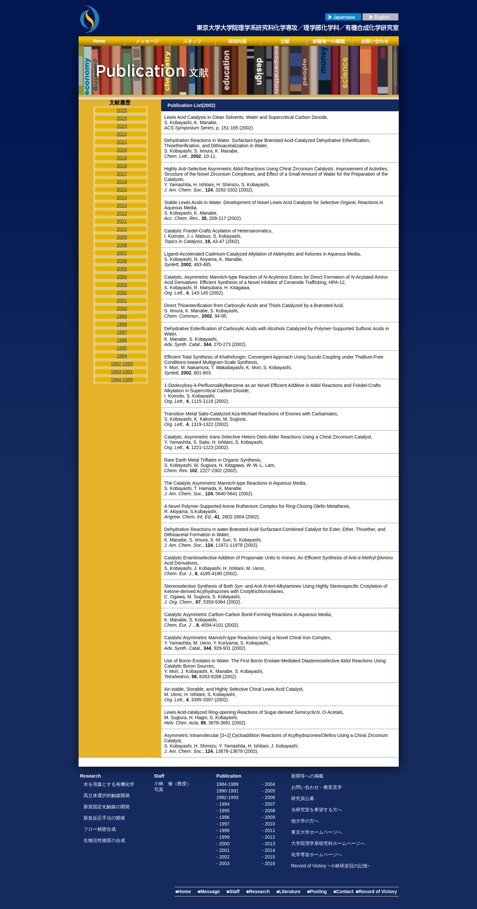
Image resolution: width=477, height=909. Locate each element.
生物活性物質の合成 (104, 840)
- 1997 (223, 823)
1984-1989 (228, 784)
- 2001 (223, 850)
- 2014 (268, 850)
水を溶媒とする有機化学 (109, 784)
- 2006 (268, 797)
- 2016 (268, 863)
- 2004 (268, 784)
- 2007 (268, 804)
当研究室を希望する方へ (316, 809)
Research (90, 776)
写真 (158, 789)
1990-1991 (228, 790)
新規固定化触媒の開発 (107, 806)
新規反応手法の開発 (104, 818)
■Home (183, 891)
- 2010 (268, 823)
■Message (209, 891)
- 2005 (268, 790)
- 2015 (268, 856)
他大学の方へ (305, 820)
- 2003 (223, 863)
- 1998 (223, 830)
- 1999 (223, 837)
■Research (258, 891)
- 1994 (223, 804)
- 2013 (268, 843)
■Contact (343, 891)
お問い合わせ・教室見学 (316, 787)
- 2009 (268, 817)
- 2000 (223, 843)
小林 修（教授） (172, 783)
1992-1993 (228, 797)
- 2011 (268, 830)
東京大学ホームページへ (316, 832)
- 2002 (223, 856)
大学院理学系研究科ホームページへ (328, 843)
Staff (159, 776)
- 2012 (268, 837)
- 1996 (223, 817)
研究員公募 (302, 798)
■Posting (317, 891)
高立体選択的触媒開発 (107, 795)
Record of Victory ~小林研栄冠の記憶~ (330, 865)
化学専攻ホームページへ (316, 854)
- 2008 (268, 810)
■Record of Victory (376, 891)
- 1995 (223, 810)
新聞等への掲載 (307, 776)
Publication (229, 776)
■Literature (288, 891)
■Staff (233, 891)
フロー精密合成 (100, 829)
